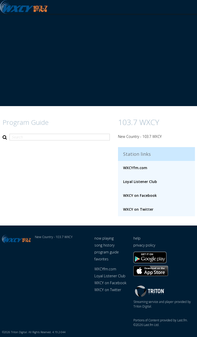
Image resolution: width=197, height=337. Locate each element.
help (137, 238)
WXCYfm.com (135, 168)
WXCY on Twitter (138, 209)
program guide (106, 252)
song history (104, 245)
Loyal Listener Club (140, 181)
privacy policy (144, 245)
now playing (104, 238)
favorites (101, 259)
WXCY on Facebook (140, 195)
